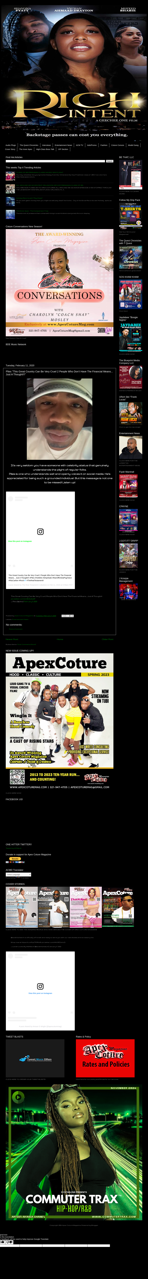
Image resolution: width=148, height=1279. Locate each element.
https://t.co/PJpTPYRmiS (31, 942)
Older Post (107, 639)
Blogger (94, 1225)
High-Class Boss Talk (45, 149)
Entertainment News (63, 145)
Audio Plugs (11, 145)
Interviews (46, 145)
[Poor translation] (9, 1242)
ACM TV (79, 145)
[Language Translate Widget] (18, 875)
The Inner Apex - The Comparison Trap (32, 211)
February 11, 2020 (30, 601)
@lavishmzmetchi (17, 937)
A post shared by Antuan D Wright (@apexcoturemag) (40, 1026)
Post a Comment (15, 629)
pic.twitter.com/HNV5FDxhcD (53, 942)
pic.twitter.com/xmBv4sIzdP (23, 599)
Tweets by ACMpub (13, 848)
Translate (22, 878)
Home (60, 639)
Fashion (104, 145)
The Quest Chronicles (29, 145)
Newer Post (12, 639)
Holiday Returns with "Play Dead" (29, 198)
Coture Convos (117, 145)
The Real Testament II (31, 585)
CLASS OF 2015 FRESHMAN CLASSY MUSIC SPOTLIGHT (39, 172)
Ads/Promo (92, 145)
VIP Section (63, 149)
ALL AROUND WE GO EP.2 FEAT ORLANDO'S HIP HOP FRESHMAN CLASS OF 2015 (49, 185)
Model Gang (133, 145)
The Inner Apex (25, 149)
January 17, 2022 (55, 946)
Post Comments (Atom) (26, 644)
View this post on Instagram (20, 541)
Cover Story (10, 149)
